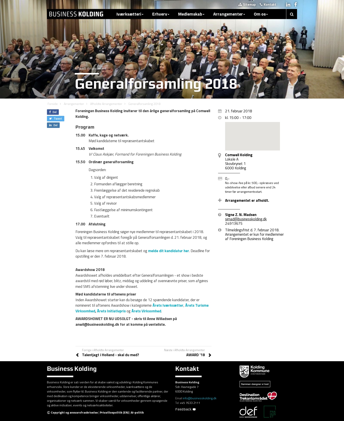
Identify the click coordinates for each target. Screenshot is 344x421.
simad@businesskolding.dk (246, 219)
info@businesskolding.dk (200, 398)
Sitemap (247, 4)
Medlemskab (191, 14)
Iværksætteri (129, 14)
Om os (261, 14)
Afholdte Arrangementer (106, 103)
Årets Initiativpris (111, 311)
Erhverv (160, 14)
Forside (53, 103)
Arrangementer (229, 14)
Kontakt (268, 4)
